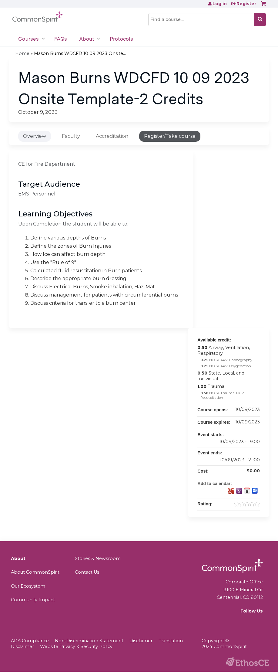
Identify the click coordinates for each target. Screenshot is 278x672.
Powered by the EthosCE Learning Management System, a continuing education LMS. (247, 661)
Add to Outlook (255, 491)
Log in (220, 4)
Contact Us (87, 572)
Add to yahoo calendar (239, 491)
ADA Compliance (30, 640)
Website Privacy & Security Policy (76, 646)
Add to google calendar (231, 491)
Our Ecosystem (28, 586)
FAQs (60, 39)
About (86, 39)
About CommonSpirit (35, 572)
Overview (34, 136)
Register (246, 4)
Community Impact (33, 599)
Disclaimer (140, 640)
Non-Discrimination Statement (89, 640)
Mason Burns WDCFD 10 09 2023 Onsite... (80, 53)
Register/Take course (170, 136)
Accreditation (112, 136)
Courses (28, 39)
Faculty (71, 136)
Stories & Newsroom (98, 558)
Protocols (121, 39)
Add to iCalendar (247, 490)
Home (22, 53)
